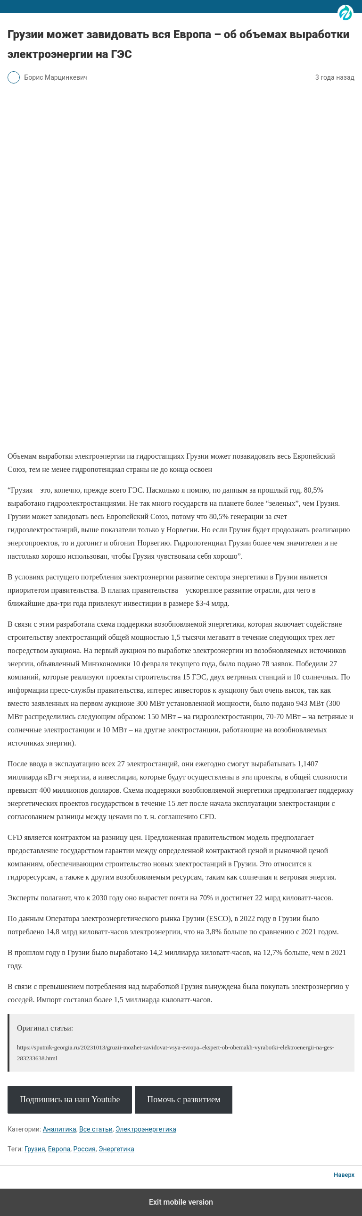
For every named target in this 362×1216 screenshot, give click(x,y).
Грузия (35, 1149)
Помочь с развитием (183, 1099)
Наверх (344, 1174)
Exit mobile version (181, 1202)
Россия (85, 1149)
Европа (59, 1149)
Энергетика (116, 1149)
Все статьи (96, 1129)
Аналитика (59, 1129)
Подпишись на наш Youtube (70, 1099)
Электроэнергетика (145, 1129)
